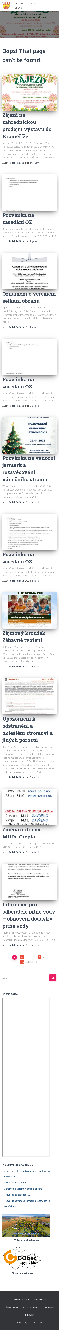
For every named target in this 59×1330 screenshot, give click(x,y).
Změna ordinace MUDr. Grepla (22, 833)
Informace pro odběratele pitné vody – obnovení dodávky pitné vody (28, 915)
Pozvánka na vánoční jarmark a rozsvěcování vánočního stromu (28, 468)
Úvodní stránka (21, 1299)
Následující (31, 962)
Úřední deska (11, 1307)
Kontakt (29, 1315)
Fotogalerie (48, 1307)
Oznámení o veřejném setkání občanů (29, 297)
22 (44, 957)
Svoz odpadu (30, 1307)
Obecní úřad (40, 1299)
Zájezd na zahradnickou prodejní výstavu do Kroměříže (26, 126)
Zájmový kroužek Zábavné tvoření (23, 636)
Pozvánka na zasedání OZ (18, 219)
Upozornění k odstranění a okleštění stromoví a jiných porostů (27, 729)
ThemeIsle (37, 1322)
